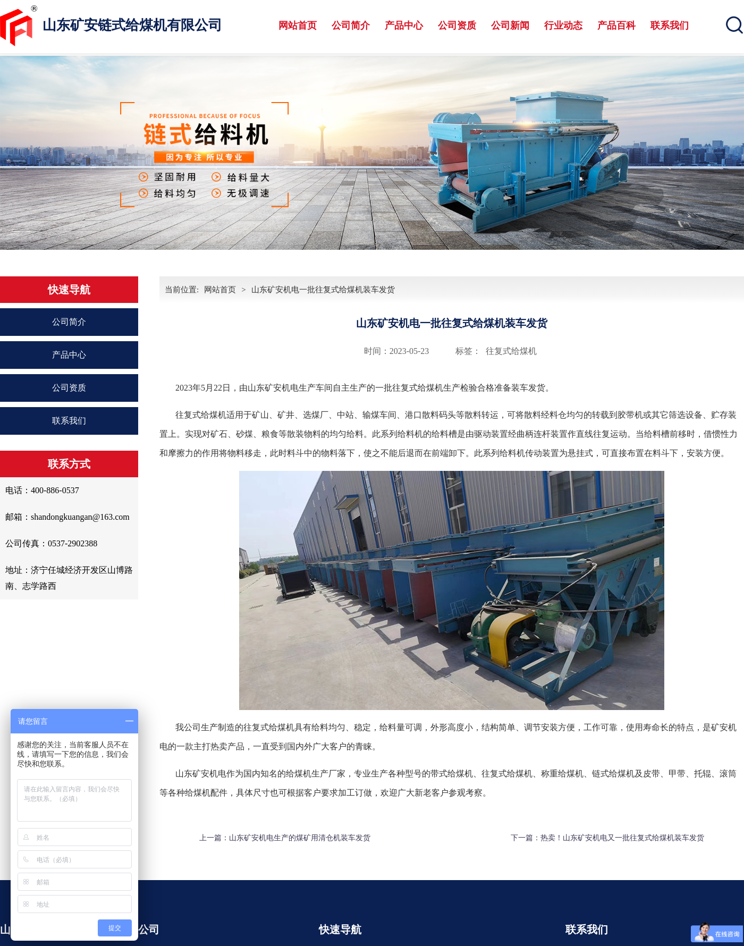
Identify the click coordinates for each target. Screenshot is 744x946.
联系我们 (669, 25)
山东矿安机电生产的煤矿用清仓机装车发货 (299, 838)
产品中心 (404, 25)
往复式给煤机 (511, 351)
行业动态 (563, 25)
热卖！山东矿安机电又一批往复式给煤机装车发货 (622, 838)
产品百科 (616, 25)
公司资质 (457, 25)
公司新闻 (510, 25)
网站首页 (297, 25)
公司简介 (351, 25)
